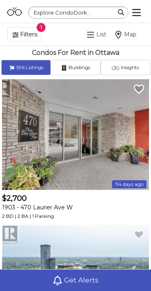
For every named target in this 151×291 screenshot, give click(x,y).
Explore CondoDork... (62, 12)
